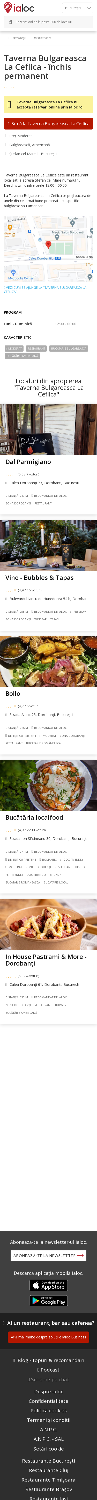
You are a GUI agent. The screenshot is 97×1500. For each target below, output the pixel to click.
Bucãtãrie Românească (43, 743)
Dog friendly (36, 875)
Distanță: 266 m (16, 728)
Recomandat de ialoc (49, 495)
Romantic (48, 859)
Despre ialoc (48, 1391)
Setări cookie (48, 1448)
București (19, 38)
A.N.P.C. (48, 1429)
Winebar (40, 619)
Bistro (80, 867)
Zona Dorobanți (18, 503)
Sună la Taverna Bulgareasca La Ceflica (48, 123)
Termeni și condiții (48, 1420)
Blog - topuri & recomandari (51, 1360)
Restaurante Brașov (48, 1489)
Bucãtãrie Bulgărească (68, 348)
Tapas (54, 619)
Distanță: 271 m (16, 851)
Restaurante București (48, 1460)
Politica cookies (49, 1410)
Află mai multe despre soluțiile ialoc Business (48, 1337)
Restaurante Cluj (48, 1470)
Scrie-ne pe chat (50, 1379)
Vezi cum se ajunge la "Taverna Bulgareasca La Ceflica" (45, 290)
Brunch (56, 875)
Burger (60, 1005)
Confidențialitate (48, 1401)
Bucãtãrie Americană (22, 356)
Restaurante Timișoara (48, 1479)
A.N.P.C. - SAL (49, 1439)
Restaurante (42, 38)
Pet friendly (14, 875)
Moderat (14, 348)
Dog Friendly (71, 859)
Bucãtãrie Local (56, 882)
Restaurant (36, 348)
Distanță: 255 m (16, 611)
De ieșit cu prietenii (20, 736)
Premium (78, 611)
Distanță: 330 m (16, 997)
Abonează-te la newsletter (44, 1255)
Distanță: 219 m (16, 496)
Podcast (50, 1369)
